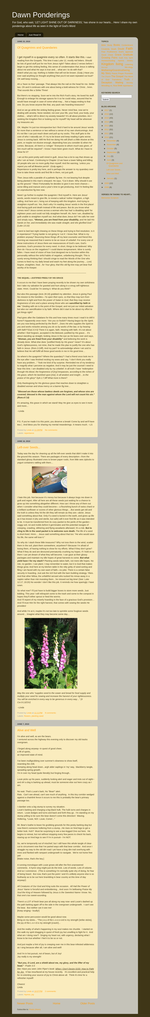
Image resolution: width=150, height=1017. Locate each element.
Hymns (27, 994)
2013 (106, 126)
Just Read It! (35, 35)
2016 (106, 114)
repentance (29, 433)
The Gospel (117, 76)
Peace (114, 73)
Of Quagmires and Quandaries (37, 47)
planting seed (37, 716)
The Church (106, 77)
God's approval (126, 52)
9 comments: (51, 713)
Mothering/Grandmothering (115, 70)
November (111, 144)
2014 (106, 122)
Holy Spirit (128, 58)
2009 (106, 183)
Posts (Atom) (35, 1009)
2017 (106, 110)
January (110, 178)
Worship (129, 83)
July (109, 156)
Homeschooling (108, 60)
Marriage (104, 67)
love (120, 85)
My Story (106, 73)
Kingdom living (112, 64)
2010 (106, 137)
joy (32, 994)
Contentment (127, 45)
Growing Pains (109, 57)
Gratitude (128, 54)
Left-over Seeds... (28, 447)
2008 (106, 187)
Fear (103, 52)
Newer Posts (25, 1003)
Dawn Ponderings (41, 15)
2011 (106, 133)
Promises (129, 73)
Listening (129, 64)
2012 (106, 129)
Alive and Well (26, 730)
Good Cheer (107, 55)
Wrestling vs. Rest (109, 86)
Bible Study (106, 45)
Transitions (117, 79)
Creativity (105, 49)
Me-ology (129, 67)
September (112, 152)
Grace (118, 54)
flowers (27, 716)
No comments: (51, 430)
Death (113, 49)
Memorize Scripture (110, 198)
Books (117, 45)
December (111, 141)
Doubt (121, 48)
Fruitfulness (112, 52)
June (109, 160)
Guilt (121, 58)
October (110, 148)
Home (21, 35)
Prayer (121, 73)
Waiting (119, 82)
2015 (106, 118)
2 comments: (51, 991)
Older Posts (87, 1003)
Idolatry (130, 61)
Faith (129, 48)
